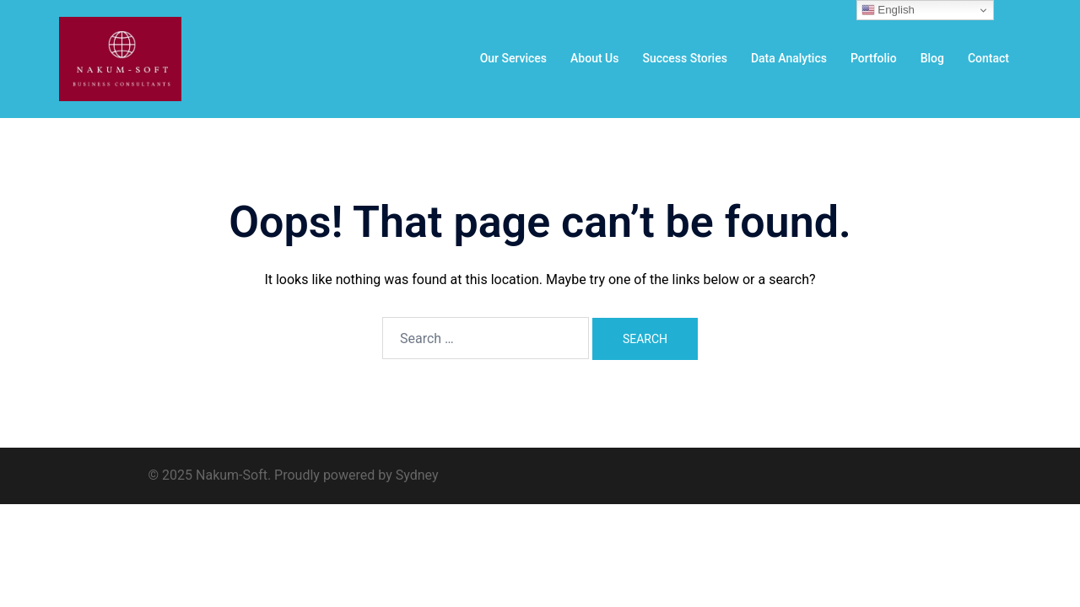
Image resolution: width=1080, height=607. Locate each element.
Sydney (417, 475)
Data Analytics (789, 58)
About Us (594, 58)
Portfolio (873, 58)
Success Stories (684, 58)
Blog (932, 58)
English (888, 10)
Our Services (513, 58)
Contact (988, 58)
